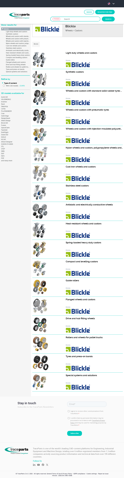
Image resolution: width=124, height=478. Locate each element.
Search (108, 19)
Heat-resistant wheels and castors (18, 53)
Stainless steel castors (14, 48)
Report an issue (103, 474)
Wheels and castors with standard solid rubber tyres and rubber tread (18, 36)
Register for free (105, 12)
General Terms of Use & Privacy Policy (59, 474)
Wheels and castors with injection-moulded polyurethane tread (18, 41)
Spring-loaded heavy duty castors (18, 55)
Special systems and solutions (16, 72)
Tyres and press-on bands (15, 69)
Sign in (89, 12)
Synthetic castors (12, 34)
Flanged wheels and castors (16, 62)
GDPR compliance (79, 474)
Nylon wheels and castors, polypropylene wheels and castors (18, 43)
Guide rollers (10, 60)
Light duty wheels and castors (16, 31)
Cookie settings (92, 474)
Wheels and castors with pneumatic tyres (18, 39)
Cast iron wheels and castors (16, 46)
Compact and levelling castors (16, 57)
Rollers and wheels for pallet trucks (18, 67)
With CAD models (12, 86)
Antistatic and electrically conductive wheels (18, 50)
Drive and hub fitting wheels (16, 64)
